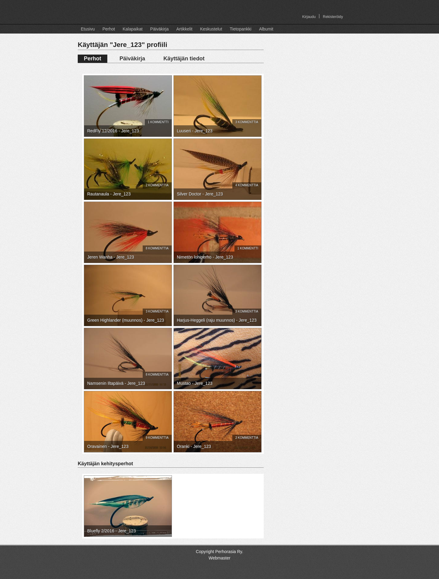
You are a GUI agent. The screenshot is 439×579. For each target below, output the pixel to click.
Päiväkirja (159, 29)
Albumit (266, 29)
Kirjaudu (309, 17)
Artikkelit (184, 29)
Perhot (108, 29)
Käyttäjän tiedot (184, 58)
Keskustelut (211, 29)
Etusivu (88, 29)
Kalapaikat (132, 29)
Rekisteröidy (333, 17)
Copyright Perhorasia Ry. (219, 551)
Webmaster (219, 558)
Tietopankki (241, 29)
